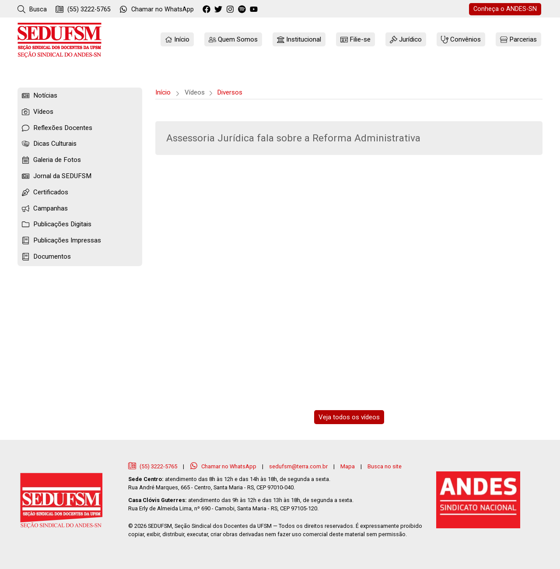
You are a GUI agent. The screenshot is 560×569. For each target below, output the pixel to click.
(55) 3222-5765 (83, 9)
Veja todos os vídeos (349, 417)
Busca (32, 9)
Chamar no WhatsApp (224, 466)
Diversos (229, 92)
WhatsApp (156, 9)
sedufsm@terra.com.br (298, 466)
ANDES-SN (505, 9)
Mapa (347, 466)
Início (163, 92)
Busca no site (385, 466)
